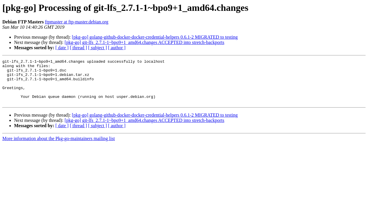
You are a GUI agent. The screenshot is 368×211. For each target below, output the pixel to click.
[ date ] (62, 47)
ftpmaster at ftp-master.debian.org (76, 21)
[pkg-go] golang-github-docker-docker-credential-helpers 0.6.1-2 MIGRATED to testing (155, 37)
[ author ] (117, 47)
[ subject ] (97, 47)
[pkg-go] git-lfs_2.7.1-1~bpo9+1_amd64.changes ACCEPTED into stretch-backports (144, 42)
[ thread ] (78, 47)
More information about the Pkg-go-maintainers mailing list (58, 147)
